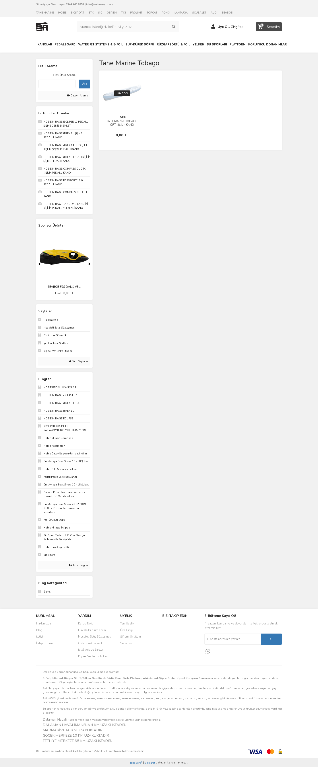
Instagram (177, 634)
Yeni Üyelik (127, 624)
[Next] (89, 264)
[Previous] (39, 264)
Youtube (177, 643)
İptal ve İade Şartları (91, 650)
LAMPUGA (181, 12)
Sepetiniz (126, 643)
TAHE (122, 117)
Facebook (177, 625)
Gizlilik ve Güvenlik (90, 643)
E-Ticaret (149, 763)
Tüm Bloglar (78, 565)
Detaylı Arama (77, 95)
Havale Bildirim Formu (92, 630)
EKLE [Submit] (271, 639)
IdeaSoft (136, 763)
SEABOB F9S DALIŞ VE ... (64, 287)
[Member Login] (213, 26)
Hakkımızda (43, 624)
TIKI (123, 12)
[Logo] (42, 26)
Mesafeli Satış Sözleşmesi (95, 637)
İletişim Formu (45, 643)
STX (91, 12)
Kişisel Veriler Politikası (93, 656)
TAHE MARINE (45, 12)
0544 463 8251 (75, 4)
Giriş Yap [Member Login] (237, 27)
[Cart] (269, 26)
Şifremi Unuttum (130, 637)
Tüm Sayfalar (78, 361)
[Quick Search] (57, 84)
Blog (39, 630)
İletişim (40, 637)
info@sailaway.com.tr (99, 4)
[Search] (128, 26)
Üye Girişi (126, 630)
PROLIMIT (136, 12)
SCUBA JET (199, 12)
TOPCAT (152, 12)
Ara (84, 84)
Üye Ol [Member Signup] (223, 27)
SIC (100, 12)
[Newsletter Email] (232, 639)
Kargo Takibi (86, 624)
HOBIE (62, 12)
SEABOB (227, 12)
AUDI (214, 12)
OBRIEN (112, 12)
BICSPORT (77, 12)
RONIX (166, 12)
